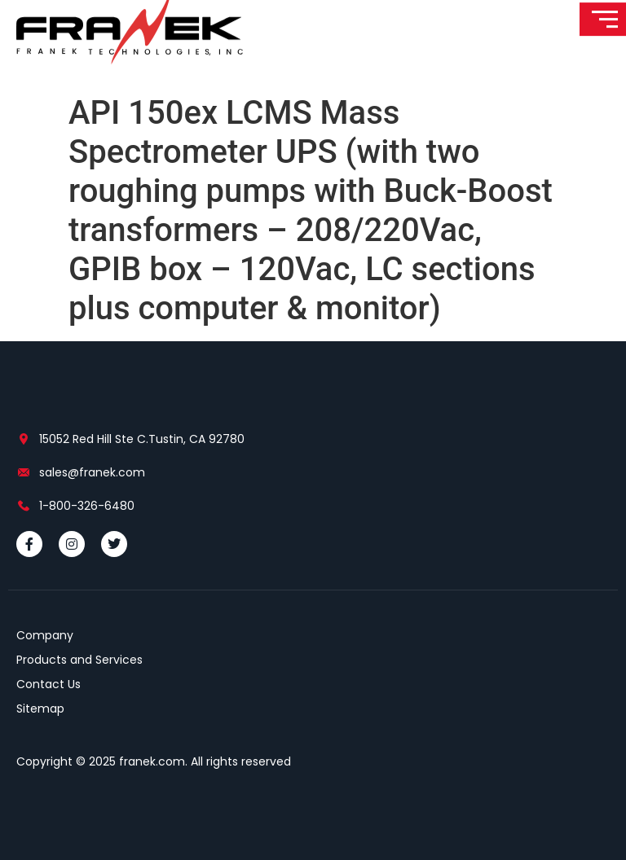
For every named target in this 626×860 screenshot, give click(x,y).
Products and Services (79, 660)
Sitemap (40, 708)
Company (44, 635)
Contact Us (48, 684)
